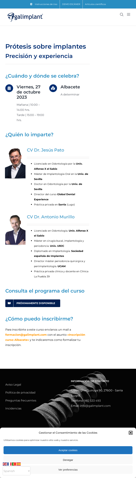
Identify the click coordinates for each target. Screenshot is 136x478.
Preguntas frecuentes (20, 400)
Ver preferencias (68, 469)
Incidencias (13, 408)
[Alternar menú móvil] (129, 14)
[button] (130, 433)
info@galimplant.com (95, 405)
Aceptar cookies (68, 450)
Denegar (68, 459)
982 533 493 (92, 400)
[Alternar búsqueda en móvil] (121, 14)
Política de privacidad (20, 392)
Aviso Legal (13, 384)
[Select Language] (16, 471)
